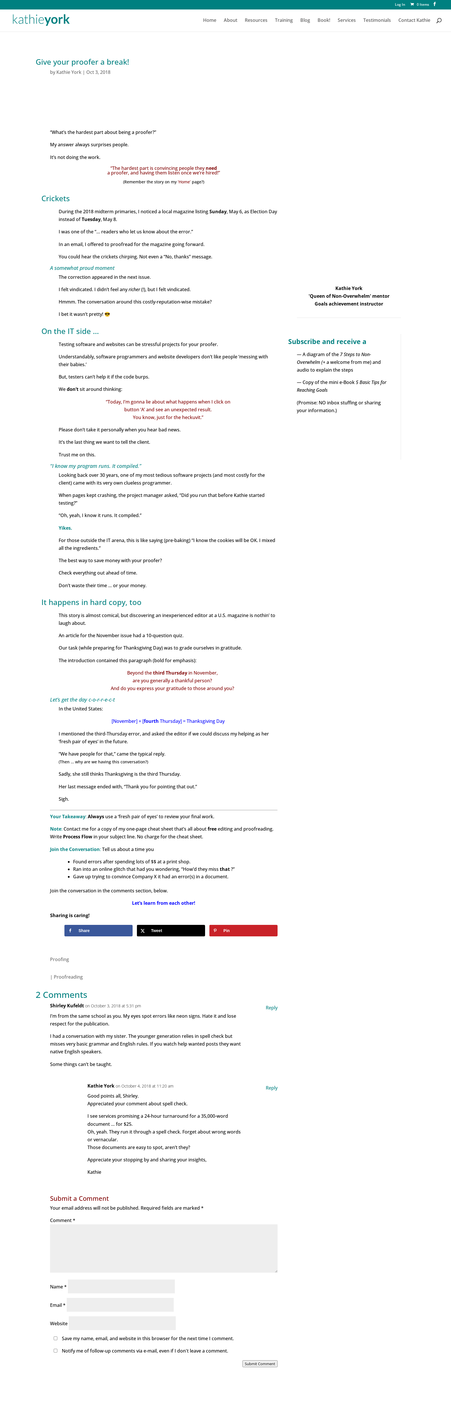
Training (284, 20)
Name (58, 1287)
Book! (324, 20)
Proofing (59, 959)
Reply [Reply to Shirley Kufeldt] (272, 1007)
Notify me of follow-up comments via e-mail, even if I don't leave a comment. (139, 1351)
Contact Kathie (414, 20)
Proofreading (68, 977)
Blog (305, 20)
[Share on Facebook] (98, 930)
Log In (400, 5)
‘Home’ (184, 182)
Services (347, 20)
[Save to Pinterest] (243, 930)
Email (58, 1305)
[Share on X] (171, 930)
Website (59, 1323)
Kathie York (68, 72)
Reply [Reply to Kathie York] (272, 1088)
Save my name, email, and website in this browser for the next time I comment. (148, 1338)
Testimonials (377, 20)
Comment (62, 1220)
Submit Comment (260, 1363)
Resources (256, 20)
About (230, 20)
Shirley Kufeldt (67, 1005)
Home (209, 20)
